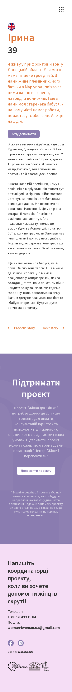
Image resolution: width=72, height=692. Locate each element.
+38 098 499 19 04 (22, 616)
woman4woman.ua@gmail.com (34, 627)
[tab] (11, 27)
